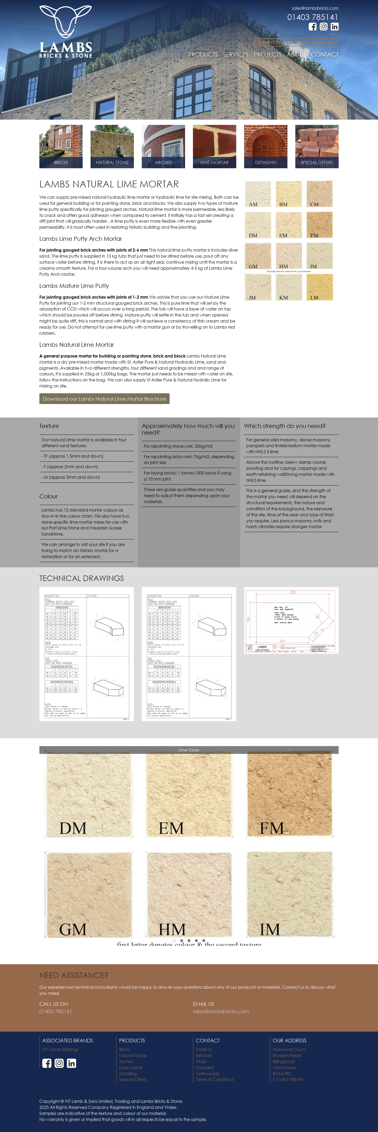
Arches (126, 1061)
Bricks (124, 1049)
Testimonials (207, 1073)
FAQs (201, 1061)
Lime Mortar (131, 1067)
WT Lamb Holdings (60, 1049)
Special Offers (133, 1079)
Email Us (204, 1049)
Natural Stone (132, 1055)
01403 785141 (313, 17)
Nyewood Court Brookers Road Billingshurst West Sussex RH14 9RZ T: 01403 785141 (289, 1064)
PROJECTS (268, 54)
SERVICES (236, 54)
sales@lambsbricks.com (315, 8)
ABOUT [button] (296, 54)
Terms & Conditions (215, 1079)
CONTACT (324, 54)
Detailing (128, 1073)
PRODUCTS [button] (203, 54)
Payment (205, 1067)
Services (204, 1055)
